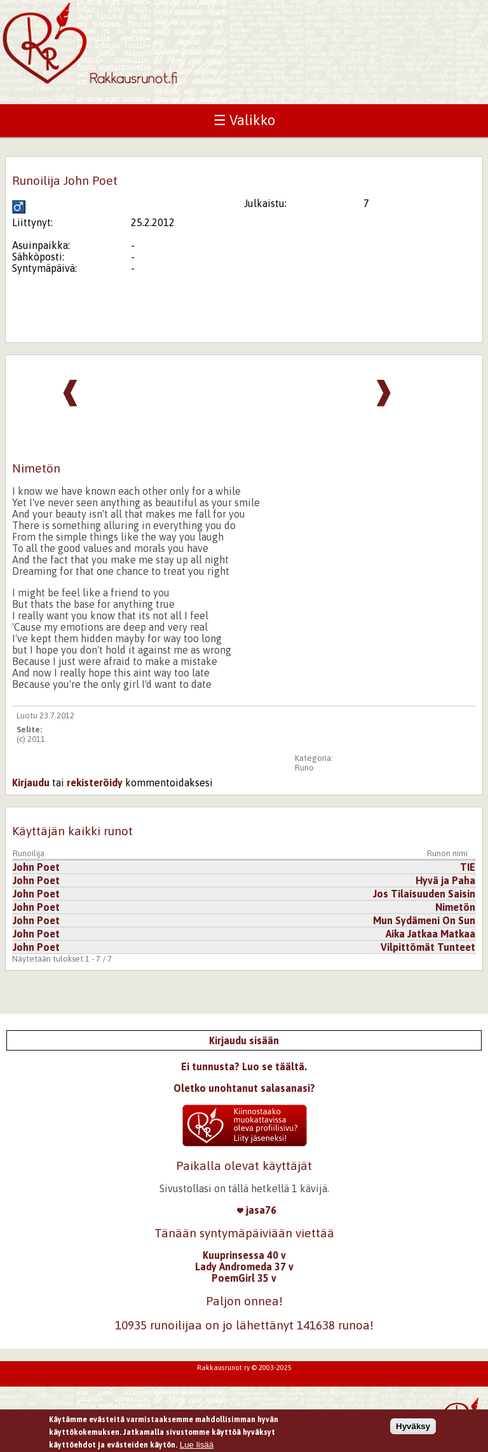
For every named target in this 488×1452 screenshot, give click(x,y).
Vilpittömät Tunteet (428, 947)
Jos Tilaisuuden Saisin (424, 893)
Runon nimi (447, 853)
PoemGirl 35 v (244, 1278)
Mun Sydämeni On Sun (424, 920)
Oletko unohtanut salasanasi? (244, 1088)
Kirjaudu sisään (244, 1040)
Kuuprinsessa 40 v (244, 1255)
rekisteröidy (95, 782)
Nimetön (455, 907)
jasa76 (256, 1210)
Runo (304, 767)
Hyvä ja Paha (445, 880)
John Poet (36, 867)
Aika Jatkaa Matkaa (430, 933)
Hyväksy (413, 1428)
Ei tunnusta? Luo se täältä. (244, 1066)
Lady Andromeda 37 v (244, 1266)
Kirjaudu (31, 782)
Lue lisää (197, 1446)
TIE (467, 867)
